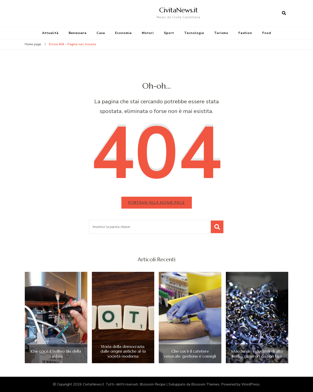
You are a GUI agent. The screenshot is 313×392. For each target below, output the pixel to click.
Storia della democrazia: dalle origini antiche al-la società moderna (123, 351)
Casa (101, 33)
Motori (148, 33)
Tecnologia (194, 33)
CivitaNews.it (178, 10)
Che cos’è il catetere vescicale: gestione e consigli (190, 353)
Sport (169, 33)
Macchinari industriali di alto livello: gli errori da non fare (257, 353)
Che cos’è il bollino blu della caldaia (56, 353)
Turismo (221, 33)
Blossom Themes (205, 384)
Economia (123, 33)
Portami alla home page (156, 202)
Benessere (77, 33)
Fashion (245, 33)
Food (266, 33)
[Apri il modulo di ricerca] (284, 13)
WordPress (250, 384)
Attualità (50, 33)
